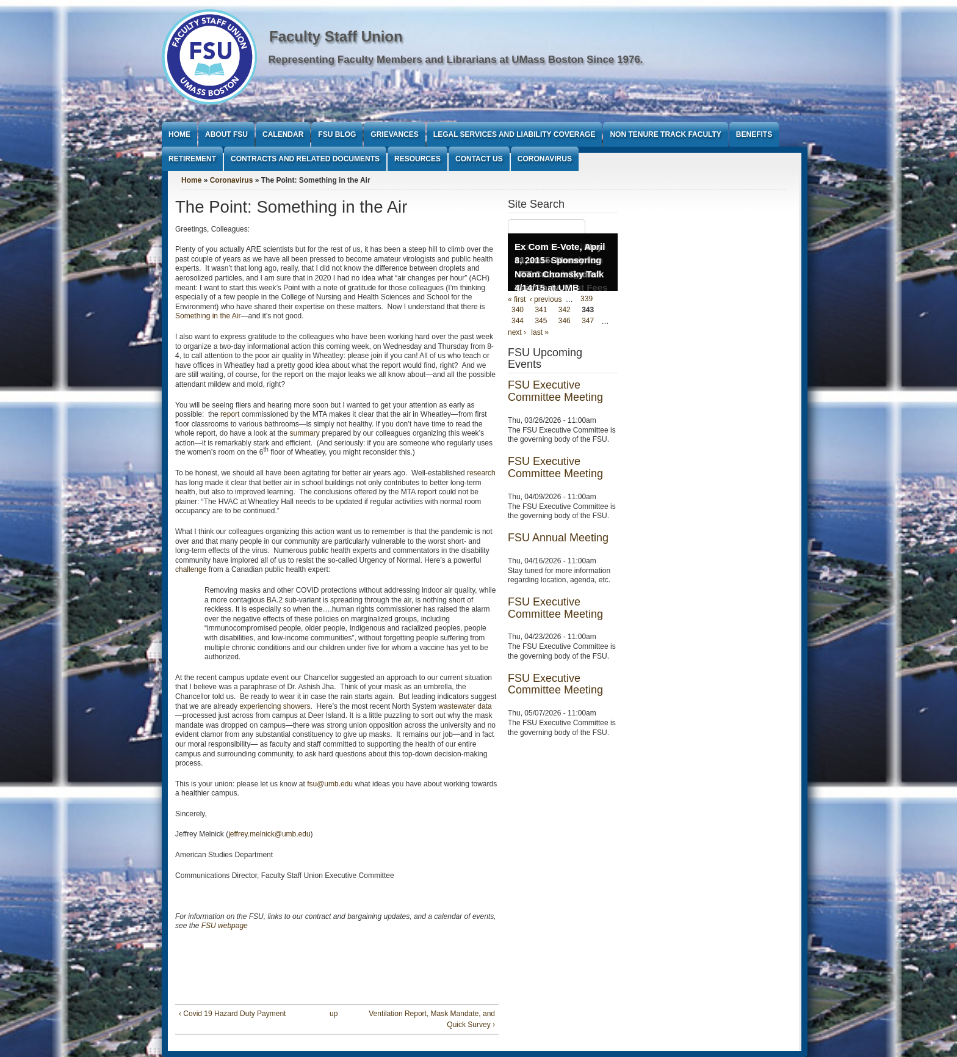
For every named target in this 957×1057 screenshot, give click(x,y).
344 (517, 321)
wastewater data (464, 706)
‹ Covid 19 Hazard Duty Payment (232, 1013)
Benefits (754, 134)
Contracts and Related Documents (305, 159)
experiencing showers (274, 706)
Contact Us (479, 159)
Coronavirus (545, 159)
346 (564, 321)
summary (304, 433)
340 (517, 310)
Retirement (192, 159)
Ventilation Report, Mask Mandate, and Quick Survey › (432, 1019)
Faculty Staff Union (336, 36)
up (334, 1013)
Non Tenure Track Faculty (665, 134)
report (229, 414)
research (481, 473)
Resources (417, 159)
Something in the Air (207, 316)
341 (541, 310)
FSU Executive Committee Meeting (555, 391)
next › (517, 332)
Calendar (282, 134)
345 (541, 321)
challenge (190, 569)
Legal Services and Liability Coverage (514, 134)
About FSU (226, 134)
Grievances (394, 134)
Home (179, 134)
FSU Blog (337, 134)
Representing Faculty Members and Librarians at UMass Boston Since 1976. (456, 59)
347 (588, 321)
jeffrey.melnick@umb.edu (269, 834)
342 (564, 310)
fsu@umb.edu (330, 784)
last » (540, 332)
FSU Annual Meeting (558, 538)
